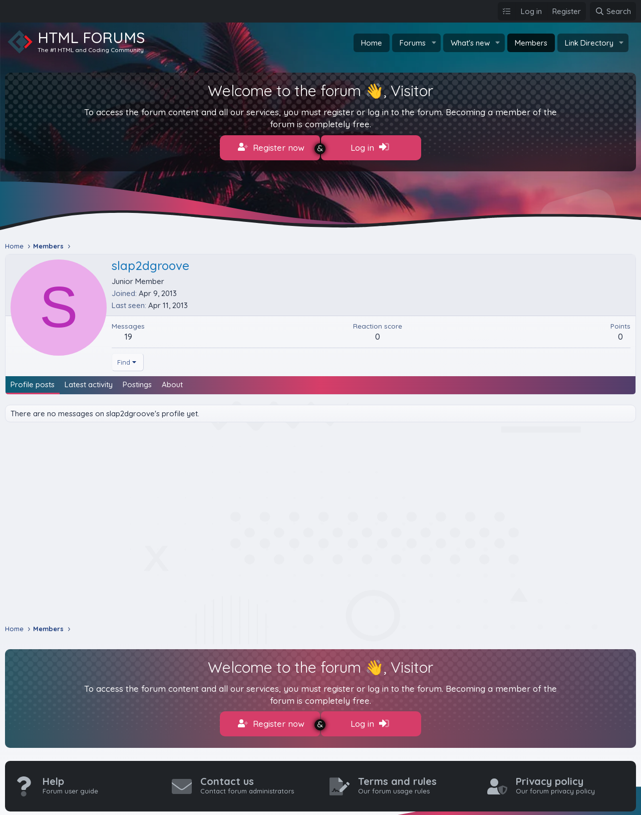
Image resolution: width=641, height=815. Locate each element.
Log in (370, 147)
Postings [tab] (137, 380)
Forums (413, 43)
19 (128, 332)
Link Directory (589, 43)
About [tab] (172, 380)
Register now (271, 147)
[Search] (613, 11)
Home (371, 43)
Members (531, 43)
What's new (470, 43)
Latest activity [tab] (89, 380)
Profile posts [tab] (33, 380)
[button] (434, 43)
